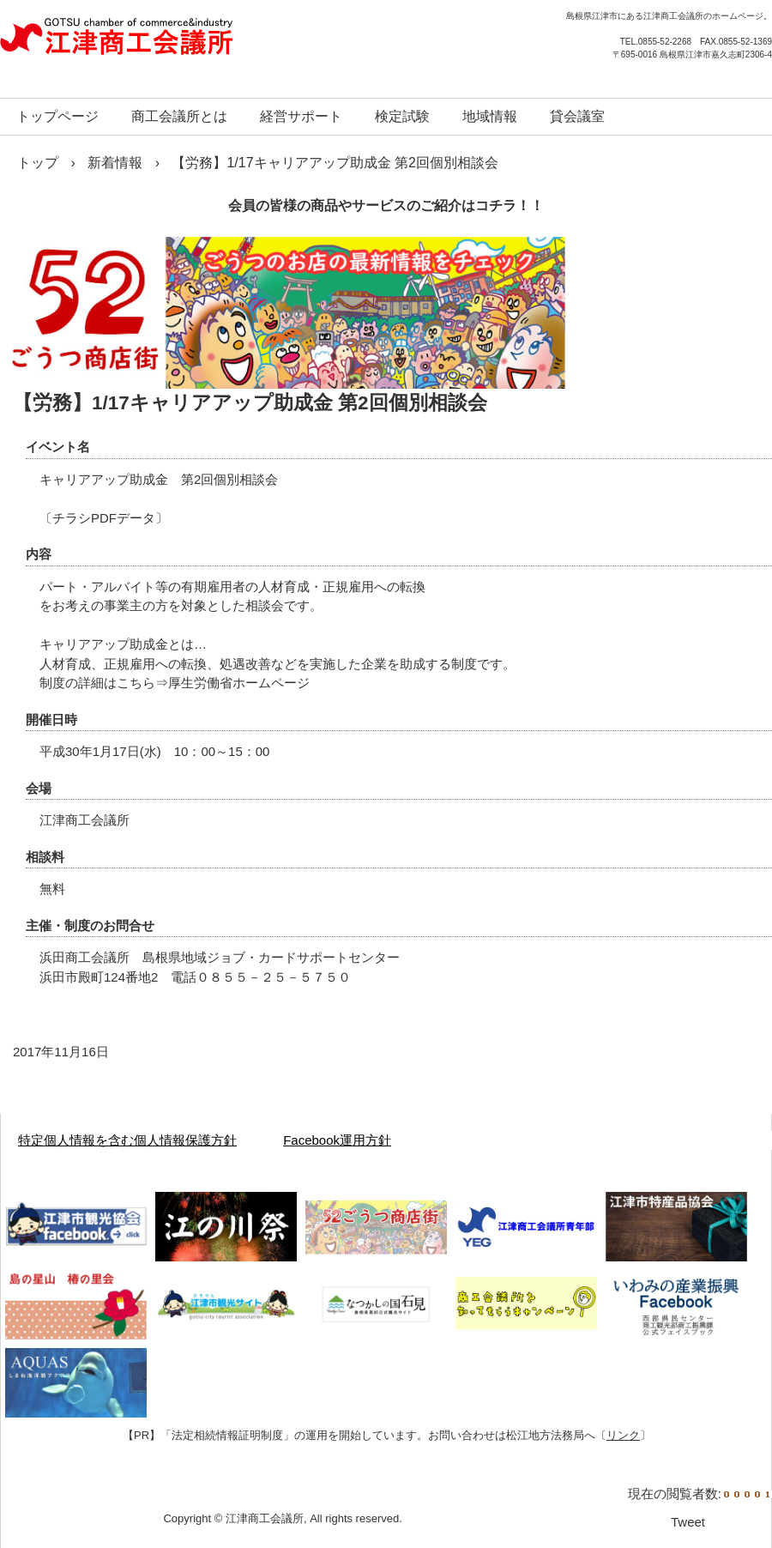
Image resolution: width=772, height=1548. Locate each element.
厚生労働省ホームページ (239, 682)
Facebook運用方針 (337, 1140)
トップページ (57, 116)
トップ (37, 162)
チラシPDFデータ (103, 518)
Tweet (688, 1522)
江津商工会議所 (184, 43)
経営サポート (301, 116)
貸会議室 (577, 116)
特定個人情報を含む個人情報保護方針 (127, 1140)
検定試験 (402, 116)
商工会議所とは (179, 116)
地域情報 (489, 116)
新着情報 (114, 162)
